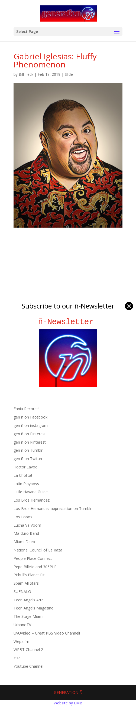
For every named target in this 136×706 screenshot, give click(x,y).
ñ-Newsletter (68, 321)
